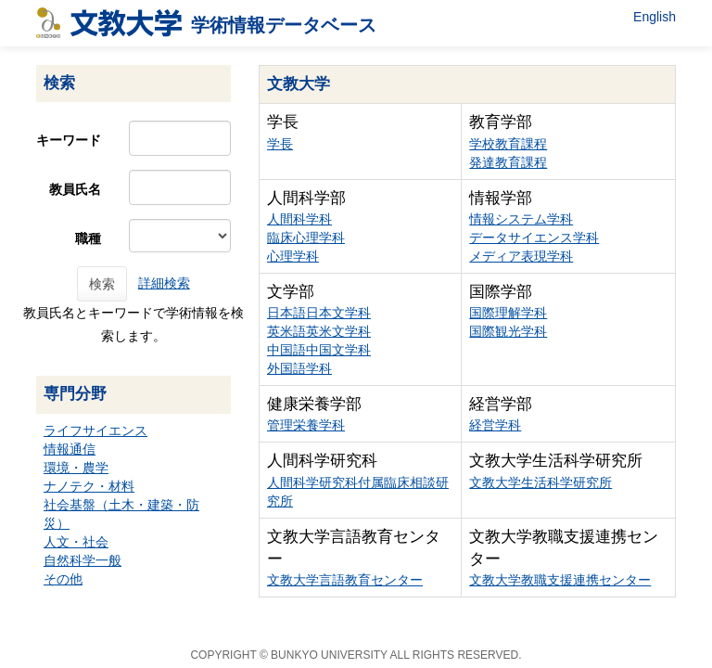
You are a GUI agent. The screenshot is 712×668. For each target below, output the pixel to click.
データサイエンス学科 (534, 237)
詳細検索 (164, 283)
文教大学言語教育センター (345, 579)
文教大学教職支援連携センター (560, 579)
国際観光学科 (508, 331)
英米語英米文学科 (319, 331)
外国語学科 (299, 368)
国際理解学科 (508, 312)
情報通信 (69, 449)
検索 (102, 283)
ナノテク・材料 (89, 486)
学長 (280, 143)
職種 (88, 238)
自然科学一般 (82, 560)
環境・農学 (76, 467)
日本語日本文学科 (319, 312)
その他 (63, 579)
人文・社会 (76, 541)
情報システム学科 (521, 219)
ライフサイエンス (95, 430)
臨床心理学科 (306, 237)
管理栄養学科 (306, 425)
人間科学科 (299, 219)
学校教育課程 (508, 143)
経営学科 (495, 425)
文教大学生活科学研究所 (540, 482)
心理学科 (293, 256)
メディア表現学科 (521, 256)
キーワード (68, 140)
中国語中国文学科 (319, 349)
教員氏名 (75, 189)
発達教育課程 (508, 162)
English (654, 16)
